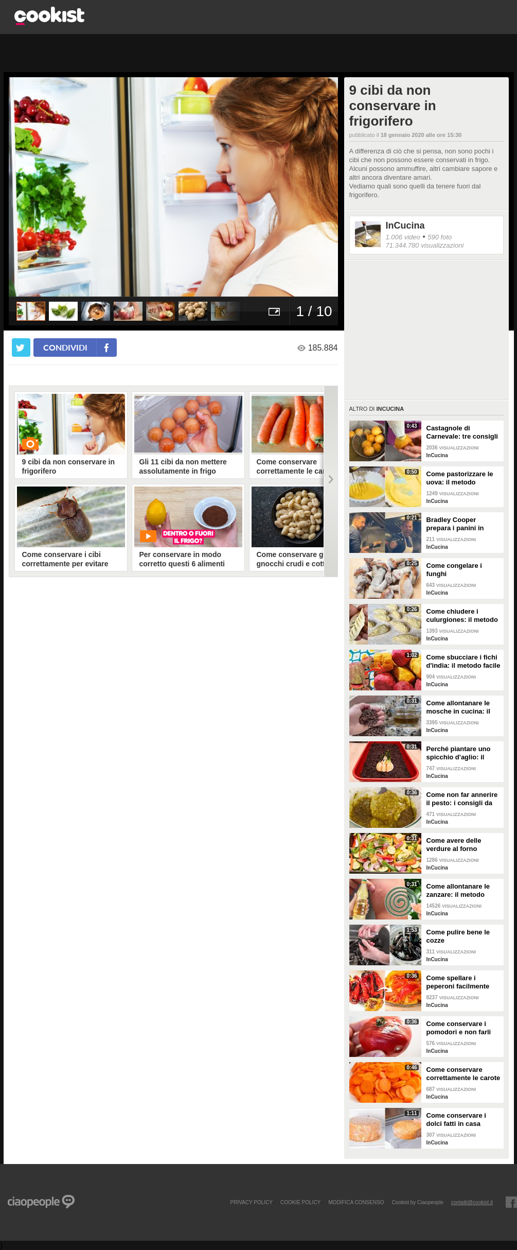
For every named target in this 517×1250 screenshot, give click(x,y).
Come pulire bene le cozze (458, 936)
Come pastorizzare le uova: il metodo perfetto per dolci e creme (459, 478)
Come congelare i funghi (454, 570)
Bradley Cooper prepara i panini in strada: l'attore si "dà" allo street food (461, 524)
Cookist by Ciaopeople (417, 1202)
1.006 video (403, 237)
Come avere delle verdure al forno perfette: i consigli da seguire (460, 845)
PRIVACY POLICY (251, 1202)
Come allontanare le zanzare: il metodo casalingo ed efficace (460, 890)
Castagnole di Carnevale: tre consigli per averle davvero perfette (462, 432)
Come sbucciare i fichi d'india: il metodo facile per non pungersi (463, 661)
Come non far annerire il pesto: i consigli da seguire (462, 799)
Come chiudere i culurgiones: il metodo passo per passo (462, 615)
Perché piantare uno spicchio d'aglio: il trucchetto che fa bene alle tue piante (462, 753)
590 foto (439, 237)
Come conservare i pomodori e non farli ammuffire (458, 1028)
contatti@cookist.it (472, 1202)
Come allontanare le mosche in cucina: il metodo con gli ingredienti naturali (458, 707)
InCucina (405, 225)
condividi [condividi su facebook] (65, 347)
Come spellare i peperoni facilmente (458, 982)
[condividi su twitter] (21, 347)
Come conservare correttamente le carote (463, 1074)
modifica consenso (356, 1202)
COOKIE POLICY (300, 1202)
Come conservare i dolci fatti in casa (456, 1119)
